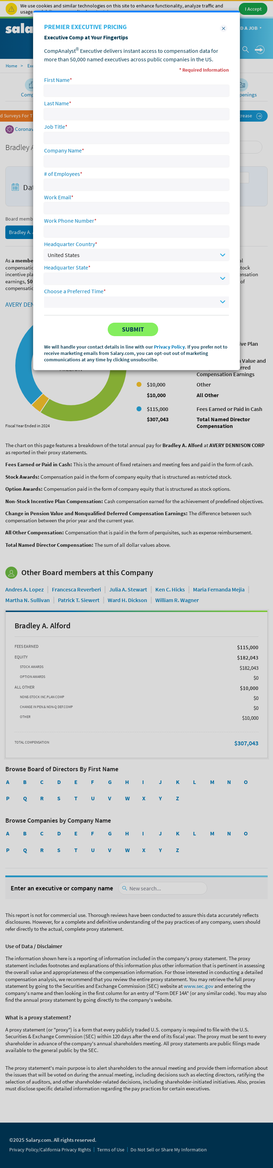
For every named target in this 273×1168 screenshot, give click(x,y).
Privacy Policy (169, 347)
